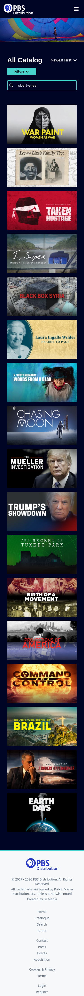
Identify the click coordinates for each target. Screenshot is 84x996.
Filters (21, 71)
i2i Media (50, 899)
